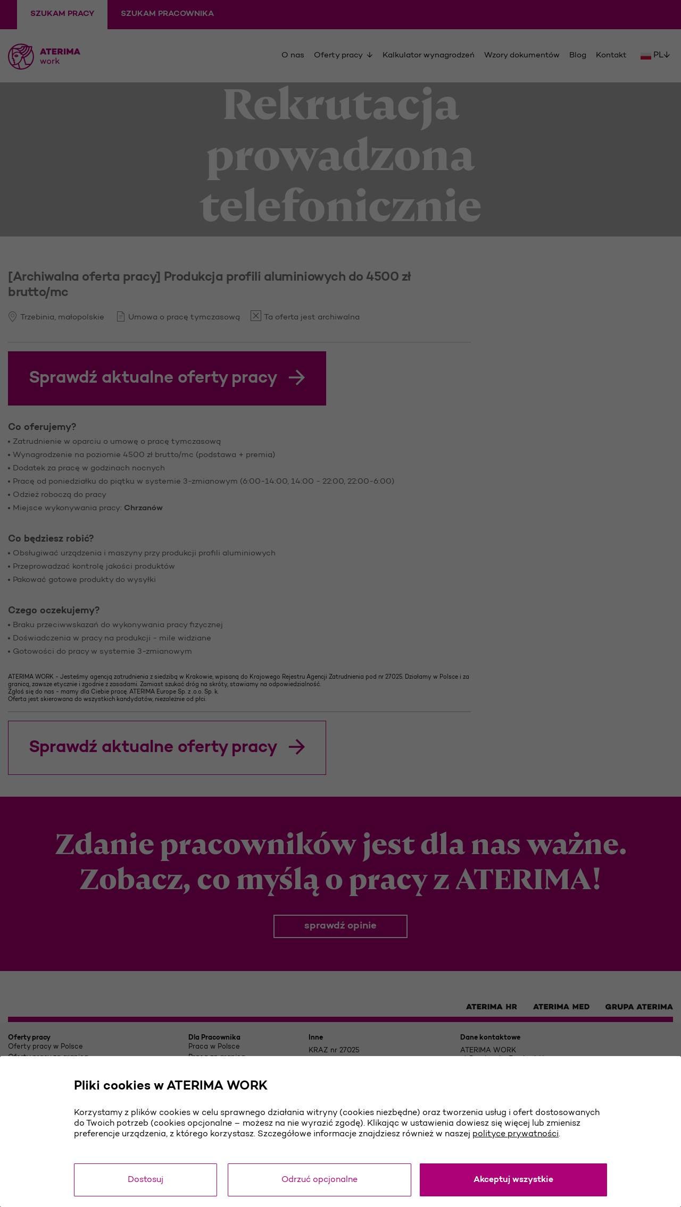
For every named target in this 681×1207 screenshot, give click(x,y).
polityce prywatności (515, 1134)
